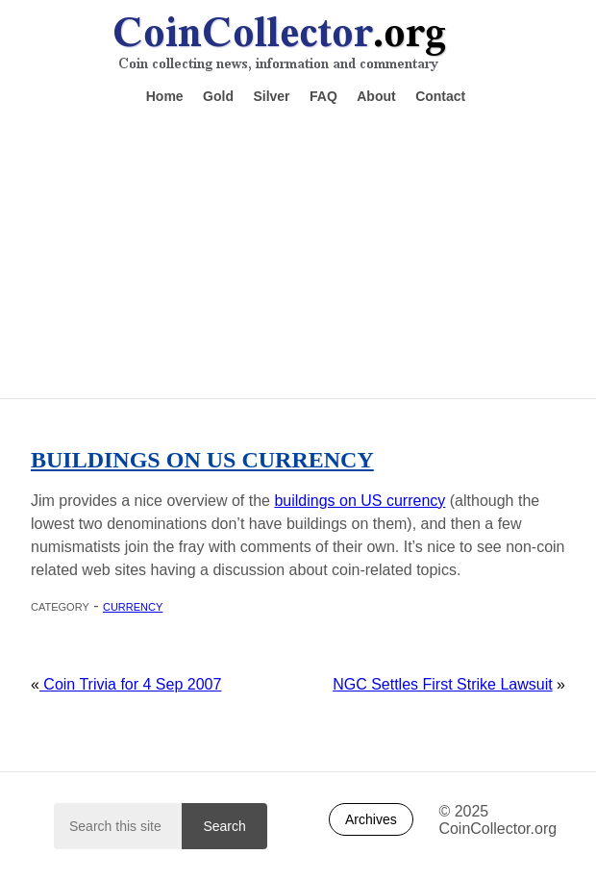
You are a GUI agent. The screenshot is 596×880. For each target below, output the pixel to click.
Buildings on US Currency (202, 459)
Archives (371, 819)
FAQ (323, 96)
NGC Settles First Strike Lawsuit (443, 684)
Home (165, 96)
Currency (132, 605)
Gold (218, 96)
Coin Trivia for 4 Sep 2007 (130, 684)
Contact (440, 96)
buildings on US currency (359, 500)
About (376, 96)
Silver (271, 96)
